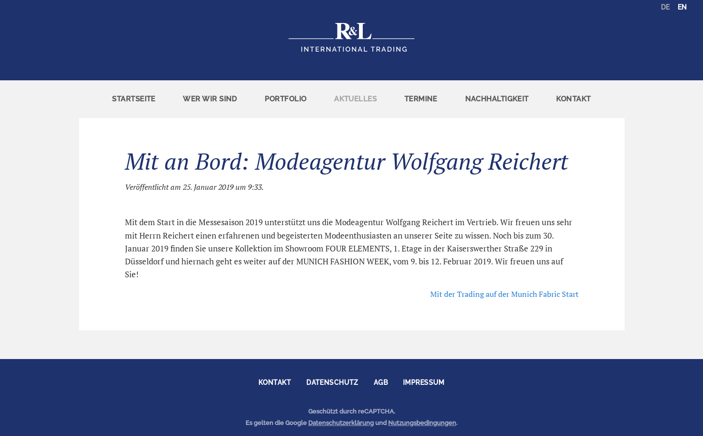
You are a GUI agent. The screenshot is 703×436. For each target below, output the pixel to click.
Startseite (134, 99)
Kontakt (573, 99)
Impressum (424, 382)
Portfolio (285, 99)
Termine (420, 99)
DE (665, 7)
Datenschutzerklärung (341, 422)
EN (682, 7)
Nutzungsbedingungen (422, 422)
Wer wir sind (210, 99)
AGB (381, 382)
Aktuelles (355, 99)
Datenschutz (332, 382)
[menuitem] (134, 99)
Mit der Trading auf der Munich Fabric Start (504, 294)
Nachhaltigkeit (497, 99)
